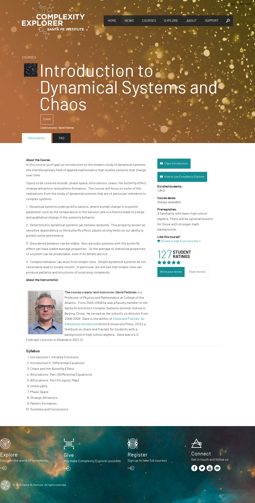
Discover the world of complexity (24, 460)
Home (112, 20)
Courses (149, 20)
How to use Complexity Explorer (184, 176)
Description (36, 138)
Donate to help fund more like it (181, 241)
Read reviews (197, 271)
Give (69, 455)
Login (231, 4)
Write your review (171, 271)
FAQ (61, 138)
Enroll (47, 119)
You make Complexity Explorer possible (92, 461)
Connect (201, 453)
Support (212, 20)
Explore (171, 20)
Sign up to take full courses (147, 460)
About (191, 20)
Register (245, 4)
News (129, 20)
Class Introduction (176, 163)
